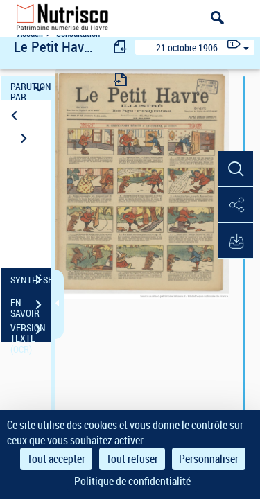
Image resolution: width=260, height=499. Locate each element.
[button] (235, 169)
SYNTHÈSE (30, 280)
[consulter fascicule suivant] (120, 79)
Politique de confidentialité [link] (132, 481)
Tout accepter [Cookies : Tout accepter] (56, 458)
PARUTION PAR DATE (30, 88)
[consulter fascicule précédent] (120, 47)
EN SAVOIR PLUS (30, 306)
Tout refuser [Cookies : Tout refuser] (132, 458)
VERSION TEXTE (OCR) (30, 331)
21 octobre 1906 (187, 47)
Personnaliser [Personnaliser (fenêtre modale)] (209, 458)
